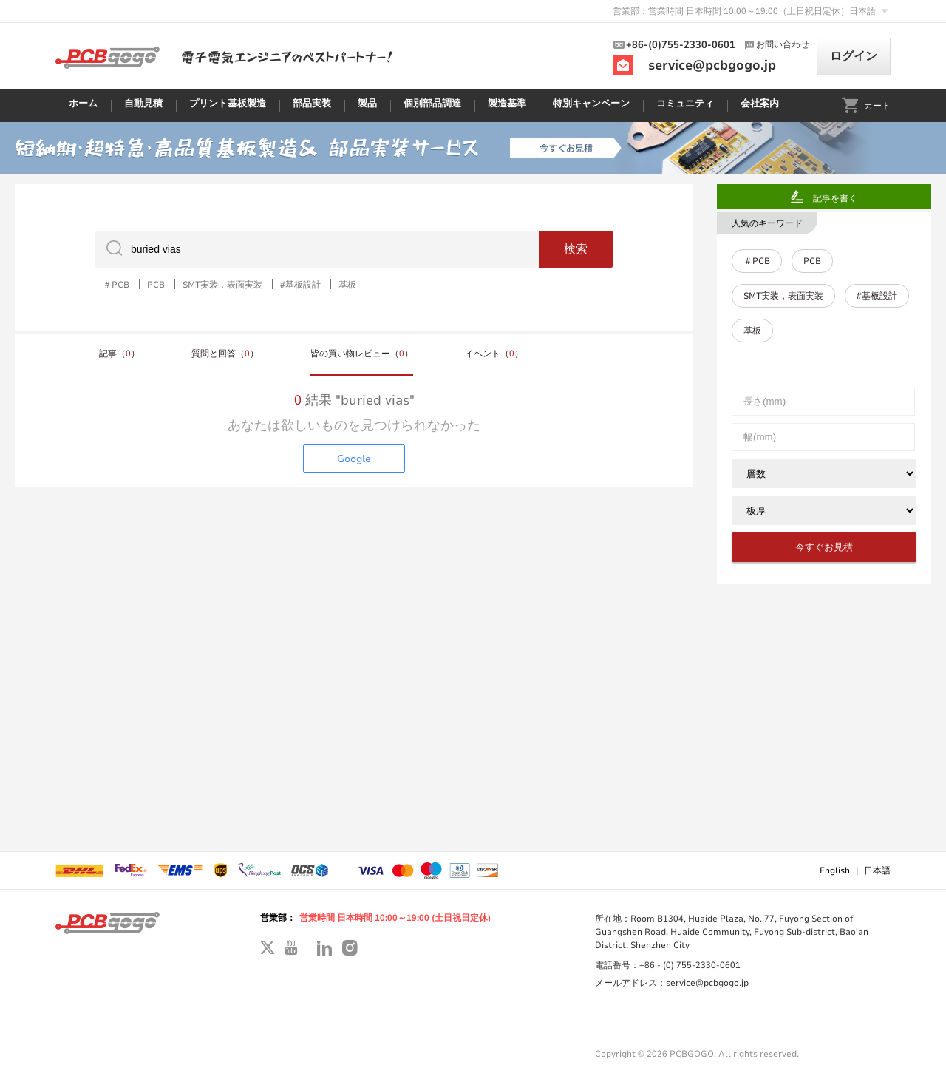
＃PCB (116, 284)
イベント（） (494, 353)
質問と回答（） (225, 353)
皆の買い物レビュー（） (361, 353)
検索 (576, 249)
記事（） (119, 353)
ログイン (853, 56)
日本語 (877, 870)
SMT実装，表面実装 (222, 284)
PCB (156, 284)
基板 (347, 284)
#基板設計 (300, 284)
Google (354, 459)
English (835, 870)
